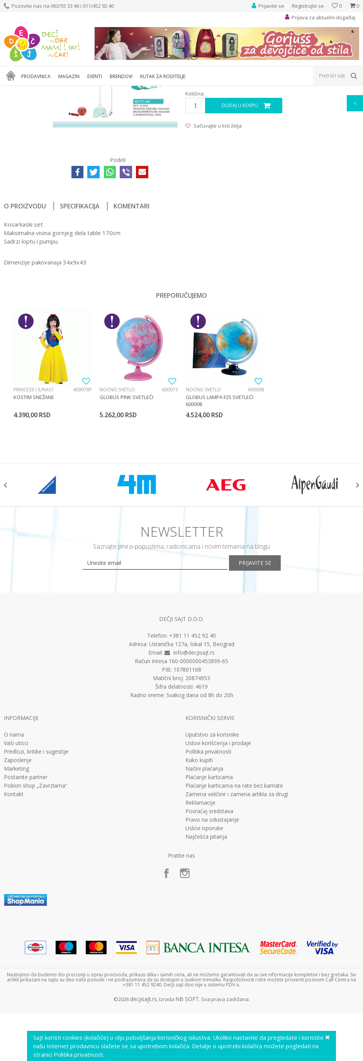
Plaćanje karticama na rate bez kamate (234, 899)
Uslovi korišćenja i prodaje (218, 857)
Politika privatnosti (208, 865)
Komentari (131, 303)
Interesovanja (194, 90)
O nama (14, 848)
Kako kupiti (199, 874)
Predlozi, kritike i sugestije (36, 865)
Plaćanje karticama (209, 891)
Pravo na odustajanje (212, 933)
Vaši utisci (16, 857)
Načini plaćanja (204, 882)
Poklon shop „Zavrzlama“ (35, 899)
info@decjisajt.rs (194, 766)
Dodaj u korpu (239, 203)
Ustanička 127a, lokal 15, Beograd (191, 757)
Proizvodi (39, 90)
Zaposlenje (18, 874)
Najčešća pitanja (206, 950)
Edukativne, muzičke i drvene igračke (134, 90)
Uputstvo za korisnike (212, 848)
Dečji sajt (14, 90)
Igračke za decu (72, 90)
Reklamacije (200, 916)
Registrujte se (308, 5)
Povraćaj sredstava (209, 925)
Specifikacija (80, 303)
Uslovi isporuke (204, 942)
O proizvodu (25, 303)
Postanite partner (25, 891)
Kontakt (14, 908)
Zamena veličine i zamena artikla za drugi (236, 908)
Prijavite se (266, 676)
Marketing (16, 882)
